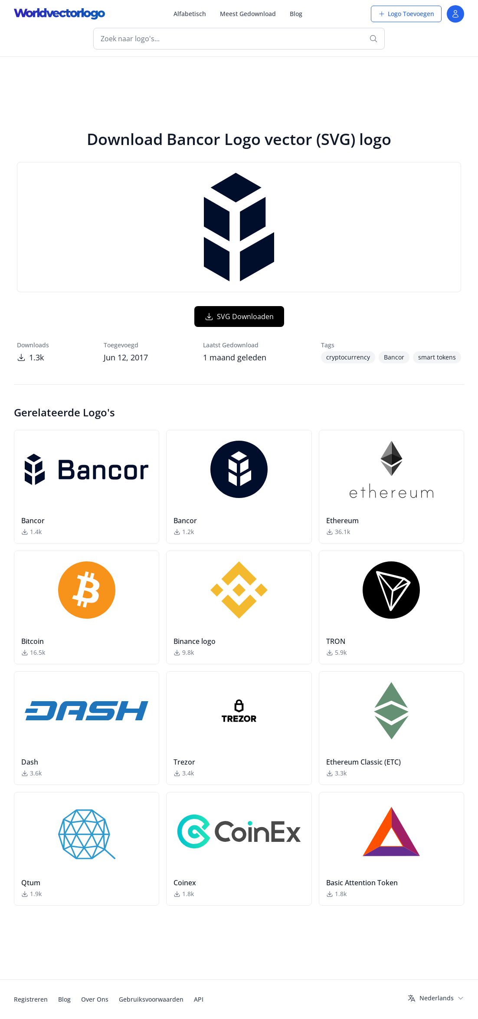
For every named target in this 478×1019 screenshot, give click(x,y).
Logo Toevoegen (406, 14)
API (198, 999)
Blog (296, 14)
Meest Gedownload (248, 14)
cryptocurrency (348, 357)
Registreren (31, 999)
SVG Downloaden (239, 316)
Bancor (394, 357)
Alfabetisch (190, 14)
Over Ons (94, 999)
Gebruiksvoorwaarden (151, 999)
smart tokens (437, 357)
